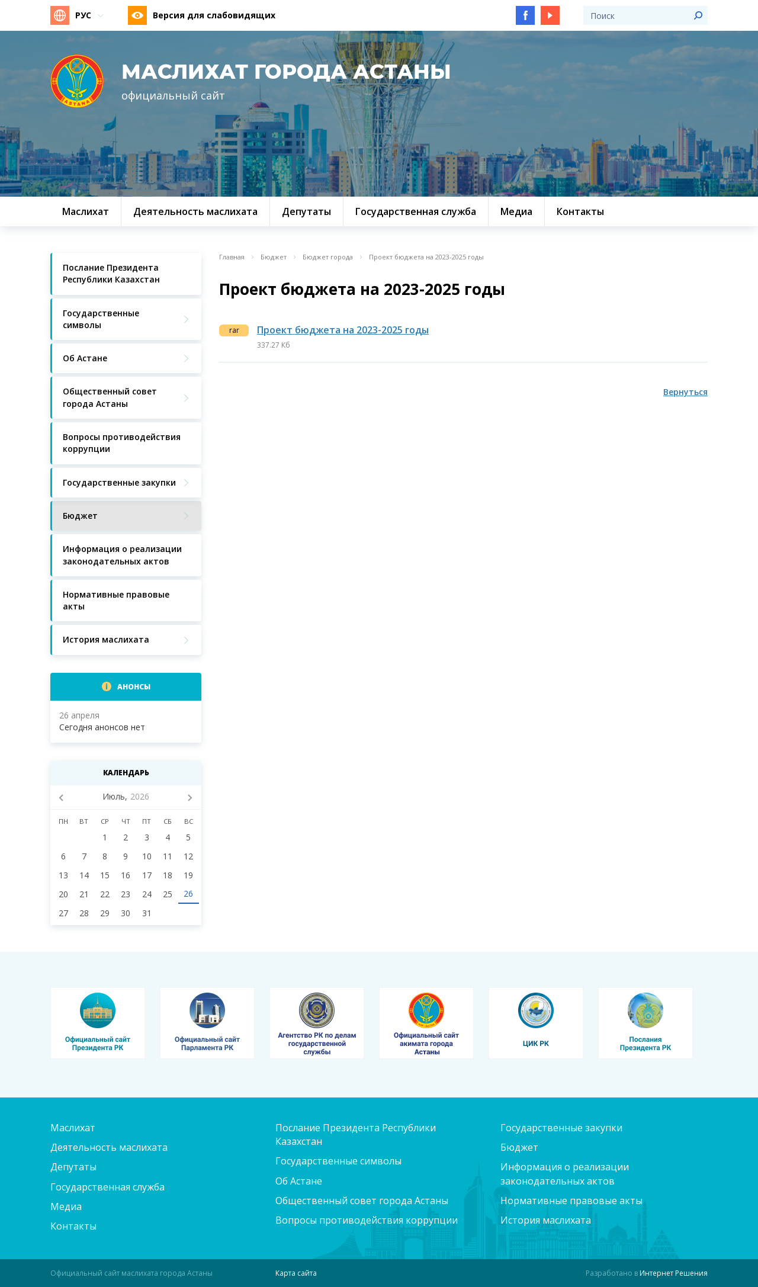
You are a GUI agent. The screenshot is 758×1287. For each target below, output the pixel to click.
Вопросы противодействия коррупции (366, 1220)
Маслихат (72, 1127)
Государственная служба (107, 1186)
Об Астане (298, 1180)
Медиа (66, 1206)
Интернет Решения (674, 1273)
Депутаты (73, 1166)
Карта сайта (296, 1273)
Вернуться (685, 391)
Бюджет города (328, 257)
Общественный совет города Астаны (361, 1200)
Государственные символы (338, 1160)
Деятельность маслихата (109, 1147)
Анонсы (133, 687)
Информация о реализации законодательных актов (564, 1173)
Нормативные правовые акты (571, 1200)
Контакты (73, 1226)
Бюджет (274, 257)
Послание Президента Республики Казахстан (355, 1134)
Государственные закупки (561, 1127)
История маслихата (545, 1220)
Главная (232, 257)
